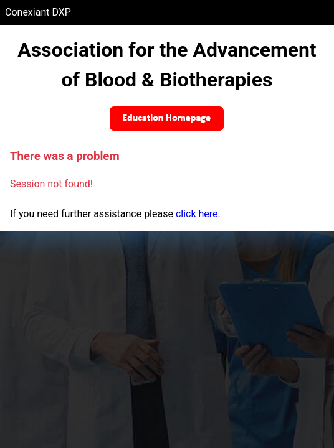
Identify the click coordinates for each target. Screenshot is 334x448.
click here (197, 214)
